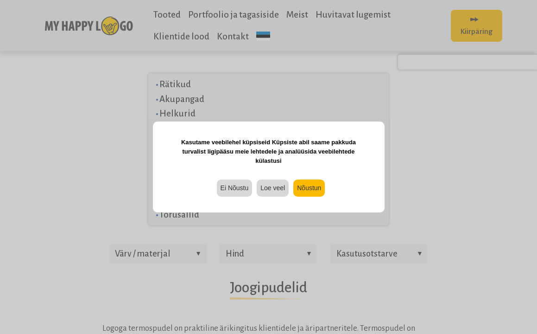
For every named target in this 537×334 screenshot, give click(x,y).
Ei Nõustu (235, 188)
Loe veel (272, 188)
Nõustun (309, 188)
